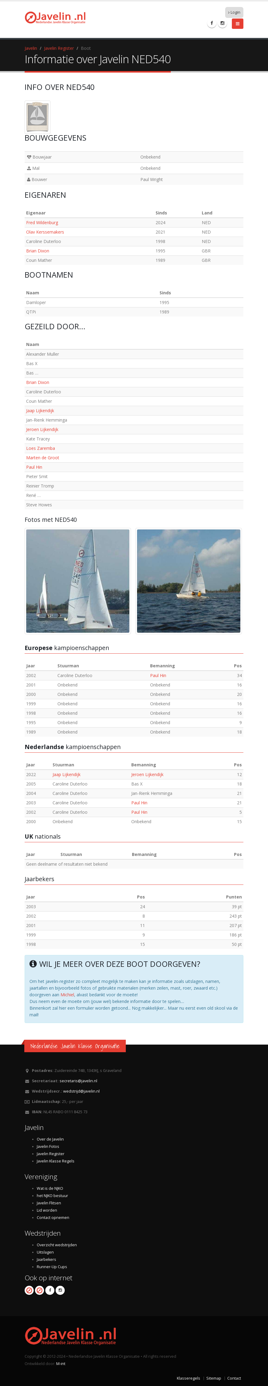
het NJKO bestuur (52, 1195)
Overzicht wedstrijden (57, 1244)
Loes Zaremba (40, 448)
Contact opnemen (53, 1217)
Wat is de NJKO (50, 1188)
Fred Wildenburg (42, 222)
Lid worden (47, 1210)
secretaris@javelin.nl (78, 1080)
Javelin (31, 48)
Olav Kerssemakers (45, 232)
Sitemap (213, 1378)
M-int (60, 1363)
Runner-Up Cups (52, 1266)
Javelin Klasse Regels (55, 1161)
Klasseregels (188, 1378)
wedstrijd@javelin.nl (81, 1091)
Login (234, 12)
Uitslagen (45, 1252)
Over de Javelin (50, 1139)
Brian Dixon (37, 251)
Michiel (67, 995)
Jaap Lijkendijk (40, 410)
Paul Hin (34, 467)
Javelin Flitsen (49, 1203)
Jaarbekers (46, 1259)
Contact (234, 1378)
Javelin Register (59, 48)
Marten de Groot (42, 457)
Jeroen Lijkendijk (42, 429)
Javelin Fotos (48, 1146)
